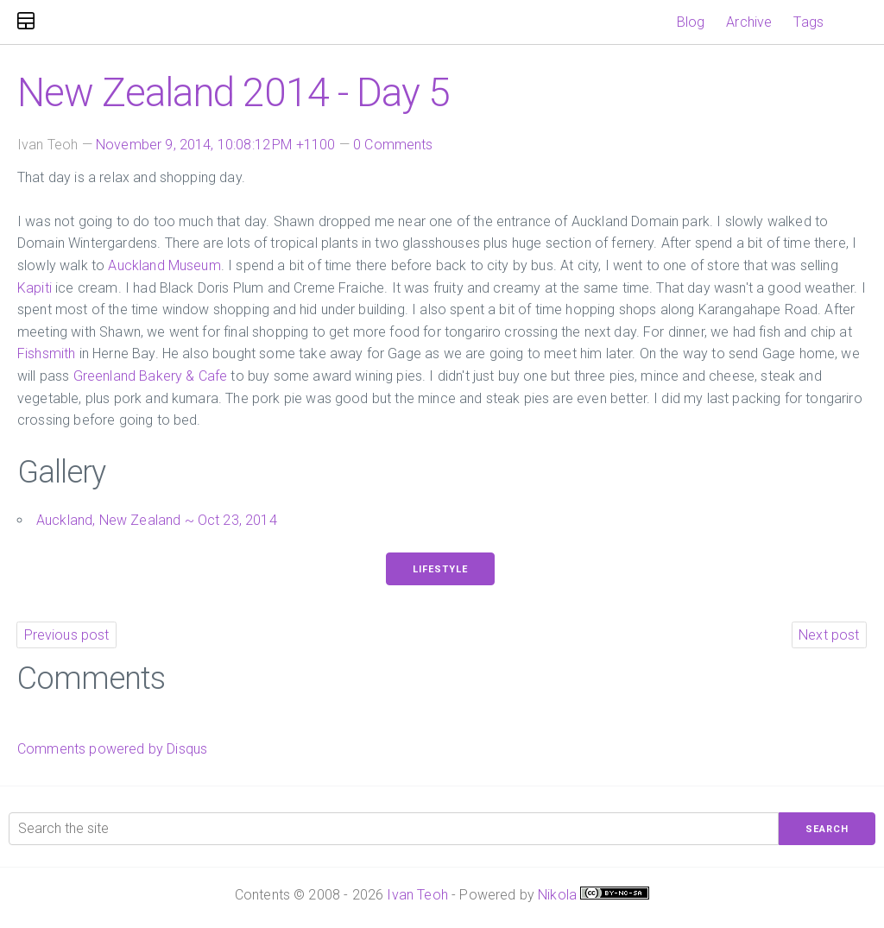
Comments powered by (112, 749)
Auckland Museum (164, 265)
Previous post (67, 635)
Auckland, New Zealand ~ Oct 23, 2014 (156, 520)
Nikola (557, 895)
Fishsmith (46, 353)
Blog (691, 22)
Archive (749, 22)
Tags (808, 22)
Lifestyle (440, 569)
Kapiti (34, 288)
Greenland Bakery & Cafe (150, 376)
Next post (829, 635)
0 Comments (393, 144)
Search (827, 829)
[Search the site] (394, 828)
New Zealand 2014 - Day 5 (233, 92)
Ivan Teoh (417, 895)
